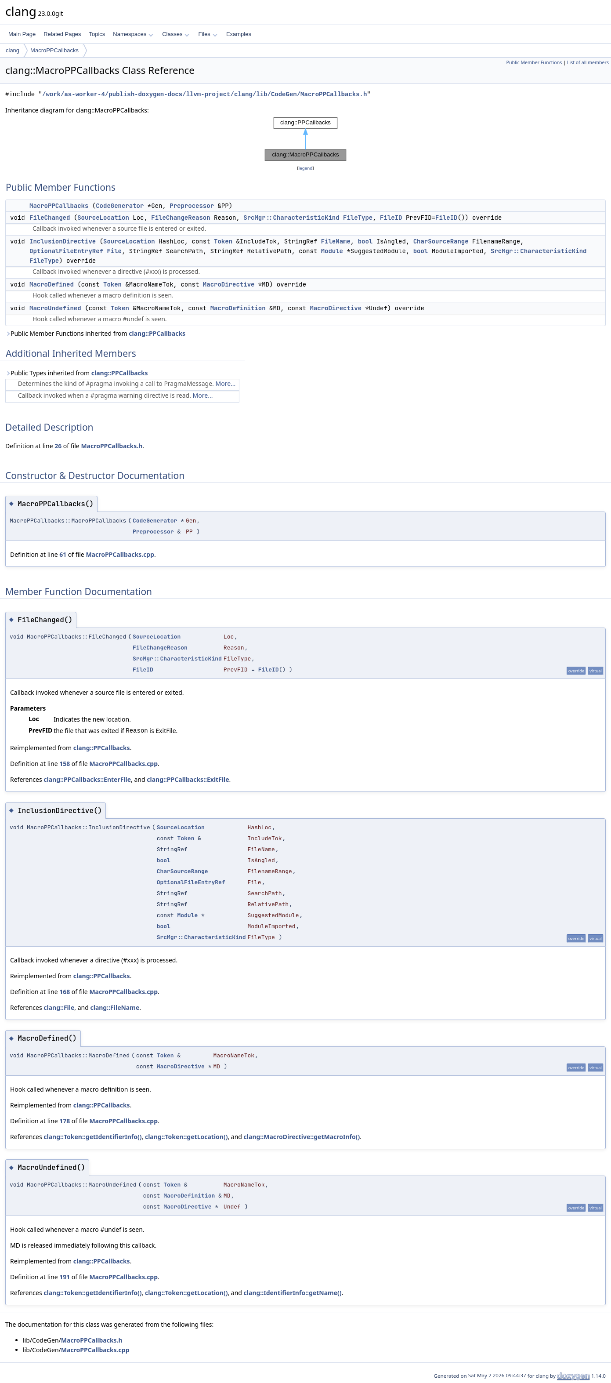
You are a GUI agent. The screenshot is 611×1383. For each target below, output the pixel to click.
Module (332, 251)
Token (223, 241)
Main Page (22, 34)
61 (62, 554)
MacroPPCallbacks (54, 50)
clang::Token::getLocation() (186, 1137)
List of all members (588, 62)
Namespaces (133, 34)
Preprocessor (192, 206)
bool (365, 241)
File (114, 251)
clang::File (58, 1007)
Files (207, 34)
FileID (391, 217)
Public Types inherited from (76, 373)
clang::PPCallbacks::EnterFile (87, 779)
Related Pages (62, 34)
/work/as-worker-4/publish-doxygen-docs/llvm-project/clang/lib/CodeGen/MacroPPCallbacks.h (204, 94)
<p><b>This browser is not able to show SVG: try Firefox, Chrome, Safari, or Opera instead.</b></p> (305, 139)
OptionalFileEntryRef (66, 251)
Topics (97, 34)
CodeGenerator (120, 206)
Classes (175, 34)
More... (226, 383)
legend (306, 168)
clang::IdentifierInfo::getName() (293, 1293)
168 (64, 991)
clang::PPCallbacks (157, 333)
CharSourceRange (441, 241)
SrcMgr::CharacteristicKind (291, 217)
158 (64, 763)
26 (57, 446)
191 (64, 1277)
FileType (357, 217)
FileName (336, 241)
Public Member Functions (534, 62)
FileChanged (49, 217)
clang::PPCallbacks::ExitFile (188, 779)
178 (64, 1121)
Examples (238, 34)
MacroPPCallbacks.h (111, 446)
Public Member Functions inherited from (95, 333)
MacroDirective (229, 284)
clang (12, 50)
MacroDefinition (238, 308)
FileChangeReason (180, 217)
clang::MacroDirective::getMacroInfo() (302, 1137)
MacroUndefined (55, 308)
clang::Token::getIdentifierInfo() (92, 1137)
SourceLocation (103, 217)
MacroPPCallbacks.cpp (120, 554)
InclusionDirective (62, 241)
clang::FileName (114, 1007)
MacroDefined (51, 284)
